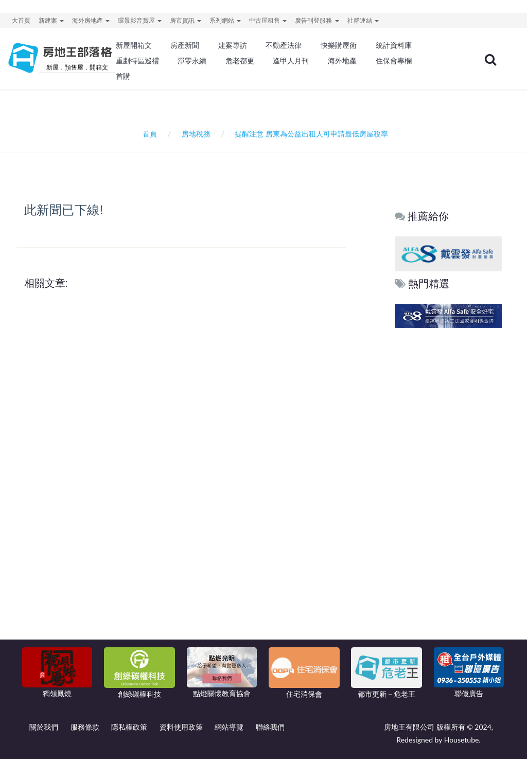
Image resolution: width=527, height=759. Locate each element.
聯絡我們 (270, 726)
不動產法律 (284, 45)
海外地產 (342, 60)
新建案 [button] (51, 20)
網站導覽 (229, 726)
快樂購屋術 (339, 45)
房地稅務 (196, 133)
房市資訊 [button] (185, 20)
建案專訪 (232, 45)
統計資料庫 (394, 45)
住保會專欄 (394, 60)
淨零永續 (192, 60)
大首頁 (21, 20)
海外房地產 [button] (91, 20)
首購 (123, 76)
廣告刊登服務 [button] (317, 20)
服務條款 (85, 726)
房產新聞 (184, 45)
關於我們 (43, 726)
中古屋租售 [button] (268, 20)
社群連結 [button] (363, 20)
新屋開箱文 (134, 45)
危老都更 (239, 60)
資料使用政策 (181, 726)
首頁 (148, 133)
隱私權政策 (129, 726)
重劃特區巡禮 (137, 60)
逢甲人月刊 (291, 60)
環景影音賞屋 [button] (140, 20)
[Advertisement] (449, 487)
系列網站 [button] (225, 20)
